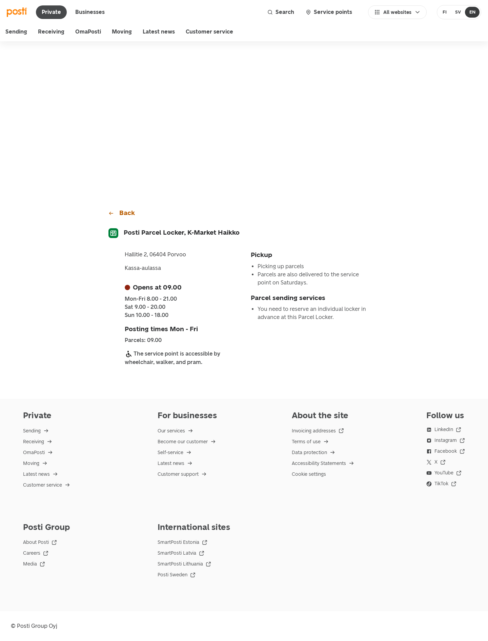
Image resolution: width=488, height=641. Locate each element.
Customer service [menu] (209, 31)
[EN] (472, 12)
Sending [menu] (16, 31)
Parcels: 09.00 (143, 340)
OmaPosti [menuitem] (88, 31)
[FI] (445, 12)
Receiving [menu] (51, 31)
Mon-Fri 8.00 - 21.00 (151, 299)
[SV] (458, 12)
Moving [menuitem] (122, 31)
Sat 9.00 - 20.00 (145, 307)
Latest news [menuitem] (159, 31)
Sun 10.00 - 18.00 (146, 315)
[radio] (445, 12)
